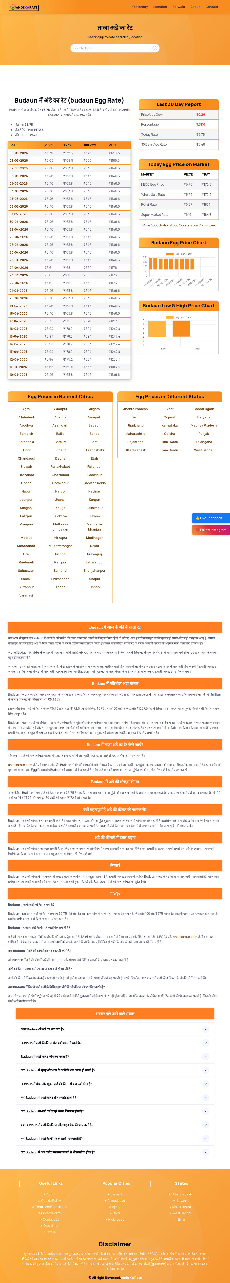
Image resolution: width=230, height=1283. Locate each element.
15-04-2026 (18, 336)
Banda (94, 433)
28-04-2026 (19, 237)
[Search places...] (115, 48)
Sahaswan (26, 570)
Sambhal (60, 570)
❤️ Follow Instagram (211, 530)
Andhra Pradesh (135, 409)
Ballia (60, 433)
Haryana (203, 417)
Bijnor (26, 450)
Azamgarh (60, 425)
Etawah (26, 466)
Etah (94, 458)
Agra (26, 409)
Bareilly (60, 442)
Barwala (179, 7)
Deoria (60, 458)
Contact (211, 7)
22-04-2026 (19, 283)
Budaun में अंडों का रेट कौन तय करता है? (45, 1056)
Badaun (94, 425)
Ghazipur (94, 475)
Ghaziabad (60, 475)
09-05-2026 (19, 153)
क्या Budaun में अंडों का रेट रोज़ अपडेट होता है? (48, 1097)
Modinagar (94, 538)
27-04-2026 (19, 244)
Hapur (26, 491)
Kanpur (94, 499)
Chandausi (26, 458)
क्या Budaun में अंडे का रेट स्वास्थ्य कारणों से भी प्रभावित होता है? (58, 1152)
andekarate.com (20, 765)
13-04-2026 (18, 351)
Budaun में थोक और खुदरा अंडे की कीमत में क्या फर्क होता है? (56, 1084)
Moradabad (26, 546)
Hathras (94, 491)
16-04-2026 (19, 328)
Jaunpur (26, 499)
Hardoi (60, 491)
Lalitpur (26, 516)
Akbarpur (60, 409)
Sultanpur (26, 587)
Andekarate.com (185, 937)
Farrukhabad (60, 466)
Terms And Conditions (49, 1207)
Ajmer (115, 1207)
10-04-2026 (19, 374)
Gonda (26, 483)
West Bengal (203, 450)
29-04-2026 (19, 229)
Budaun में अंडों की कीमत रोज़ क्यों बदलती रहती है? (51, 1043)
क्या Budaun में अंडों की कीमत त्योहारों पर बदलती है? (52, 1138)
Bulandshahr (94, 450)
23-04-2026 (19, 275)
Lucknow (60, 516)
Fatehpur (94, 466)
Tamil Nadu (169, 442)
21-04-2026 (19, 290)
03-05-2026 (19, 199)
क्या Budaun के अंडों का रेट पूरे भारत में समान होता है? (52, 1111)
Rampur (60, 562)
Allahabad (26, 417)
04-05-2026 (19, 191)
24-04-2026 (19, 267)
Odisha (169, 433)
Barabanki (26, 442)
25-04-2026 (19, 260)
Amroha (60, 417)
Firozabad (26, 475)
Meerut (26, 538)
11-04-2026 (18, 367)
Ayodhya (26, 425)
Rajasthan (135, 442)
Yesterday (140, 7)
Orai (26, 554)
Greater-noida (94, 483)
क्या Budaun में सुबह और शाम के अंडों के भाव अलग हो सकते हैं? (58, 1070)
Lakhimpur (95, 508)
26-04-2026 (19, 252)
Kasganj (26, 508)
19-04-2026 (19, 306)
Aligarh (94, 409)
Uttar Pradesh (135, 450)
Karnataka (170, 425)
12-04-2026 (19, 359)
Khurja (60, 508)
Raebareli (26, 562)
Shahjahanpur (94, 570)
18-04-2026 (19, 313)
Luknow (94, 516)
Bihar (170, 409)
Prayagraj (94, 554)
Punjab (204, 433)
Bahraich (26, 433)
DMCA (50, 1232)
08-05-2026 (19, 160)
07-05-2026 (19, 168)
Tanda (60, 587)
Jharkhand (135, 425)
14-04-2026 (19, 344)
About (195, 7)
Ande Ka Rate (131, 1277)
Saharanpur (94, 562)
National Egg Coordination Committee (187, 225)
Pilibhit (60, 554)
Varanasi (26, 595)
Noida (94, 546)
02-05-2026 (19, 206)
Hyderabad (115, 1219)
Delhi (135, 417)
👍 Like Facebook (209, 518)
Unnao (95, 587)
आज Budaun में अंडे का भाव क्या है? (42, 1029)
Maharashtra (135, 433)
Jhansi (60, 499)
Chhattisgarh (204, 409)
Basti (94, 442)
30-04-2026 (19, 222)
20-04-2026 (19, 298)
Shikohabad (60, 579)
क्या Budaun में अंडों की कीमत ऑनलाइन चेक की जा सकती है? (57, 1125)
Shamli (26, 579)
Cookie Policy (49, 1200)
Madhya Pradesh (204, 425)
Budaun (60, 450)
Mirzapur (60, 538)
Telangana (204, 442)
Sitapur (94, 579)
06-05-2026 (19, 176)
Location (160, 7)
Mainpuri (26, 524)
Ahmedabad (115, 1200)
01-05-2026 (18, 214)
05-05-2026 (19, 183)
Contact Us (49, 1219)
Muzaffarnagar (60, 546)
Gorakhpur (60, 483)
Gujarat (170, 417)
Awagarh (94, 417)
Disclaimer (50, 1225)
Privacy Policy (49, 1213)
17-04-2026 (18, 321)
